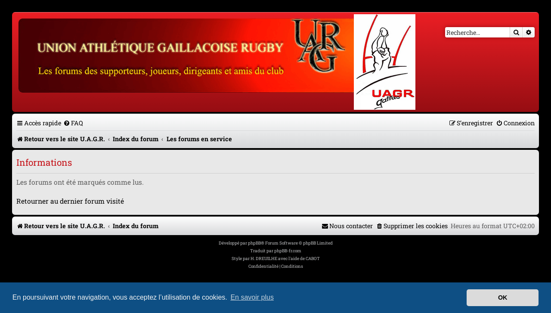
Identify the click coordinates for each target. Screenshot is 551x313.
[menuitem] (73, 123)
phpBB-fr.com (287, 251)
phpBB (254, 243)
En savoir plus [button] (252, 297)
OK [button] (503, 297)
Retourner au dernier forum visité (70, 201)
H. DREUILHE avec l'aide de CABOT (285, 258)
